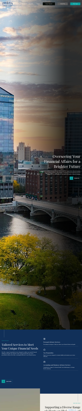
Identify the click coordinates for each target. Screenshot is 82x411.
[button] (17, 4)
